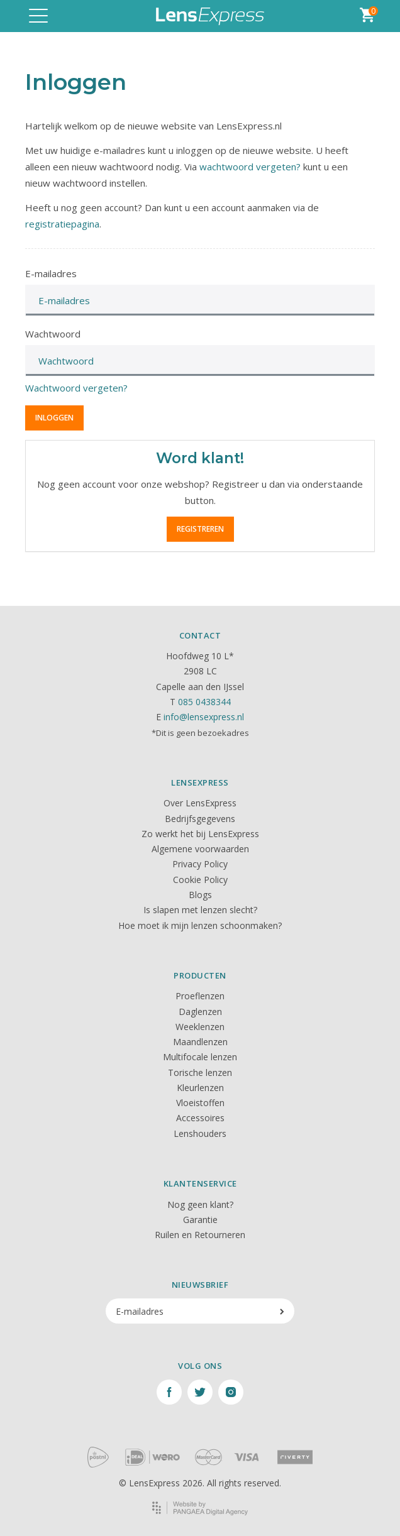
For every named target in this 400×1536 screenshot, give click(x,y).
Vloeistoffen (200, 1103)
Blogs (200, 895)
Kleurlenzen (200, 1088)
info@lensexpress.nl (204, 717)
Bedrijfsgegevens (200, 819)
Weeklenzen (200, 1027)
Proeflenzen (200, 996)
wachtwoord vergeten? (250, 166)
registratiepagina (62, 223)
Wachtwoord (53, 333)
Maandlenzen (200, 1042)
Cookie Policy (200, 880)
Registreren (200, 529)
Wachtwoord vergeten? (76, 387)
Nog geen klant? (200, 1204)
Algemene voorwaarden (200, 849)
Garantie (200, 1220)
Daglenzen (200, 1012)
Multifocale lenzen (200, 1057)
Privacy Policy (200, 864)
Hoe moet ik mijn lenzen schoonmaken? (200, 925)
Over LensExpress (200, 803)
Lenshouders (200, 1133)
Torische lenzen (200, 1072)
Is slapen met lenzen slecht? (200, 910)
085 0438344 (204, 702)
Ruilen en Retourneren (200, 1235)
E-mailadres (51, 273)
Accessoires (200, 1118)
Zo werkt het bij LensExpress (200, 834)
